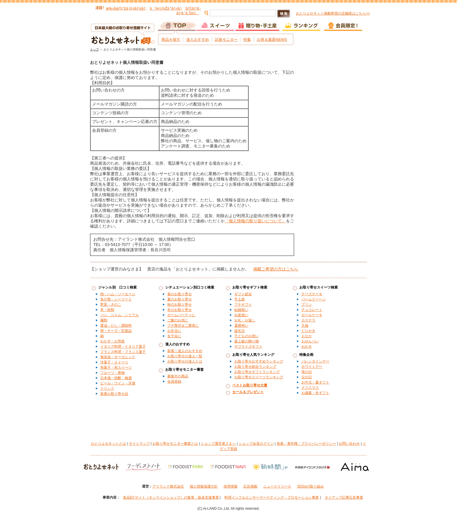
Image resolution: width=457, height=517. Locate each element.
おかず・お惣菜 (112, 341)
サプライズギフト (248, 346)
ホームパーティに (181, 315)
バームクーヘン (313, 299)
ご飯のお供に (177, 320)
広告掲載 (250, 486)
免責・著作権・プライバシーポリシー (306, 444)
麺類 (103, 320)
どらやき (308, 331)
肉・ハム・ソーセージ (117, 294)
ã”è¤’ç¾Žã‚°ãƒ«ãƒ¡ (166, 8)
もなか (306, 336)
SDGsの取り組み (310, 486)
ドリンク (107, 388)
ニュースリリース (277, 486)
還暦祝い (241, 325)
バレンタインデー (315, 361)
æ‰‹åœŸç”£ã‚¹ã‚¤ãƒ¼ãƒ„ (126, 8)
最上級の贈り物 (246, 341)
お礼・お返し (244, 320)
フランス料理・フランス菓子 (123, 352)
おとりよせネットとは (108, 444)
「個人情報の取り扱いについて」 (255, 221)
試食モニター (226, 39)
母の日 (306, 372)
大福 (304, 325)
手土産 (239, 299)
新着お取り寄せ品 (114, 394)
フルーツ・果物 (112, 373)
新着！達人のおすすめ (184, 351)
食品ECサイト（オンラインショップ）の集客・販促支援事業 (171, 497)
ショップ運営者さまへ (218, 444)
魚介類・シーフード (116, 299)
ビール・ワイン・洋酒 (117, 383)
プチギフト (243, 305)
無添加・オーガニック (117, 357)
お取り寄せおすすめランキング (258, 361)
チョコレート (311, 310)
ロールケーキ (311, 315)
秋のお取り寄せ (179, 305)
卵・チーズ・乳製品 (116, 331)
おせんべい (310, 341)
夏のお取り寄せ (179, 299)
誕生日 (239, 331)
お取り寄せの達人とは (184, 361)
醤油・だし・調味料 (116, 325)
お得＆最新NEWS (272, 39)
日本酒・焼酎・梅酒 (116, 378)
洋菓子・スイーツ (114, 362)
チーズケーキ (311, 294)
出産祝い (241, 315)
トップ (94, 49)
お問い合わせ (349, 444)
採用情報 (231, 486)
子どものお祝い (246, 336)
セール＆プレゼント (248, 392)
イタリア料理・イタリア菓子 (123, 346)
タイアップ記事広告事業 (344, 497)
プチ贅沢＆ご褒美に (183, 325)
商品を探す (170, 39)
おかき (306, 346)
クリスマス (310, 388)
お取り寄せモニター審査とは (175, 444)
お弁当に (174, 331)
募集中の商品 (177, 376)
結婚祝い (241, 310)
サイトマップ (139, 444)
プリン (306, 305)
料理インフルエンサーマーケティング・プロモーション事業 (271, 497)
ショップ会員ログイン (256, 444)
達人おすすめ (197, 39)
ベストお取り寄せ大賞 (249, 385)
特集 (247, 39)
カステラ (308, 320)
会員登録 (174, 381)
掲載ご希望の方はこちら (275, 269)
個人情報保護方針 (204, 486)
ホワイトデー (311, 367)
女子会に (174, 336)
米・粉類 (107, 310)
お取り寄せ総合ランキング (255, 367)
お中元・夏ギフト (315, 382)
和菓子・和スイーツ (116, 367)
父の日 (306, 377)
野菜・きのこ (110, 305)
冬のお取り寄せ (179, 310)
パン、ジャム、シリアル (119, 315)
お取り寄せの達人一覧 (184, 356)
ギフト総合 (243, 294)
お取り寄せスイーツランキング (258, 377)
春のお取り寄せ (179, 294)
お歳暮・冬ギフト (315, 393)
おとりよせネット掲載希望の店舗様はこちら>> (333, 13)
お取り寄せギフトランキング (257, 372)
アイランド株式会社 (168, 486)
